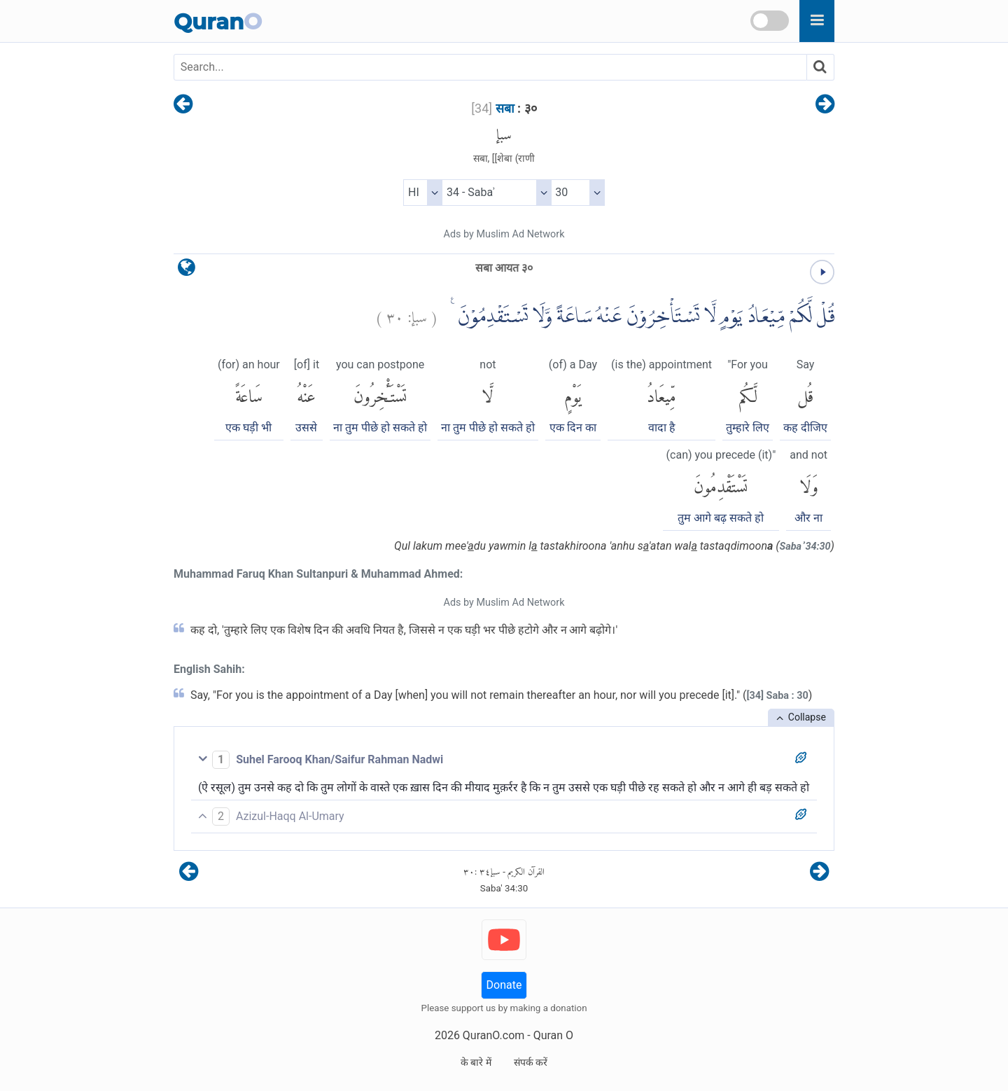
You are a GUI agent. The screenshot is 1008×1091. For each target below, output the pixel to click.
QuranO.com (493, 1035)
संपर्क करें (530, 1062)
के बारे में (476, 1062)
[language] (187, 271)
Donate (504, 985)
